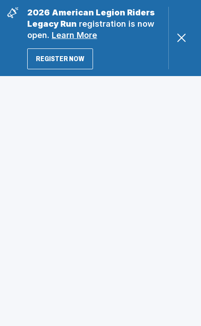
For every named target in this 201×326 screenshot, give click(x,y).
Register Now (60, 58)
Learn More (74, 35)
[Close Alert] (181, 37)
